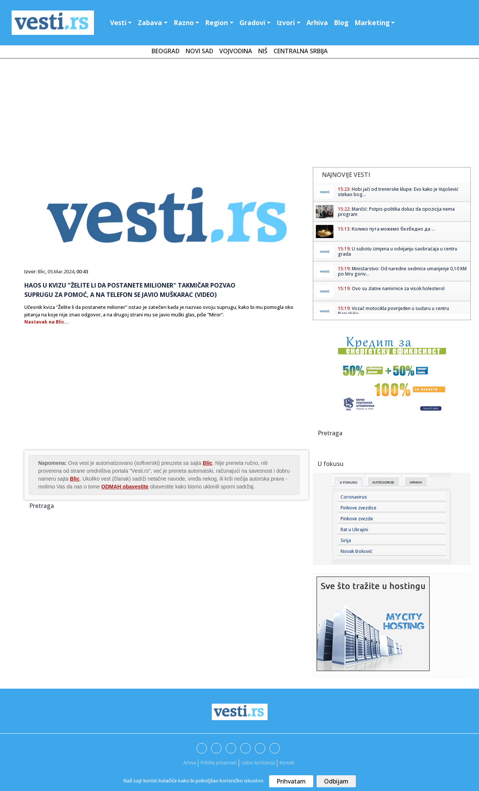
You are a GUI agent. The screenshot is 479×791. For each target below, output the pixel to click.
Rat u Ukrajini (354, 529)
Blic (41, 271)
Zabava (150, 22)
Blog (341, 22)
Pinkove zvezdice (358, 508)
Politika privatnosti (219, 763)
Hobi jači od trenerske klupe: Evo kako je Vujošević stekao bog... (398, 192)
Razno (184, 22)
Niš (263, 51)
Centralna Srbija (301, 51)
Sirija (346, 540)
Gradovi (252, 22)
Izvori (286, 22)
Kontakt (287, 763)
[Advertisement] (239, 114)
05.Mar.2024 (61, 271)
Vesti (118, 22)
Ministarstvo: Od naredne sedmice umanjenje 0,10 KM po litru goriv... (402, 271)
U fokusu (348, 482)
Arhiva (317, 22)
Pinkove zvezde (357, 518)
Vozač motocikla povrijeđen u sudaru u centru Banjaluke (393, 311)
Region (216, 22)
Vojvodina (235, 51)
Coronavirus (354, 497)
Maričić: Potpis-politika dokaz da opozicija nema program (396, 211)
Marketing (372, 22)
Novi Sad (199, 51)
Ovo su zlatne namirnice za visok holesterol (398, 288)
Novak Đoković (356, 551)
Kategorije (383, 482)
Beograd (166, 51)
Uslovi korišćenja (258, 763)
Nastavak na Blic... (46, 322)
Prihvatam (291, 781)
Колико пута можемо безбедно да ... (393, 229)
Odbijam (336, 781)
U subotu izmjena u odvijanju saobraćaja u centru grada (397, 251)
